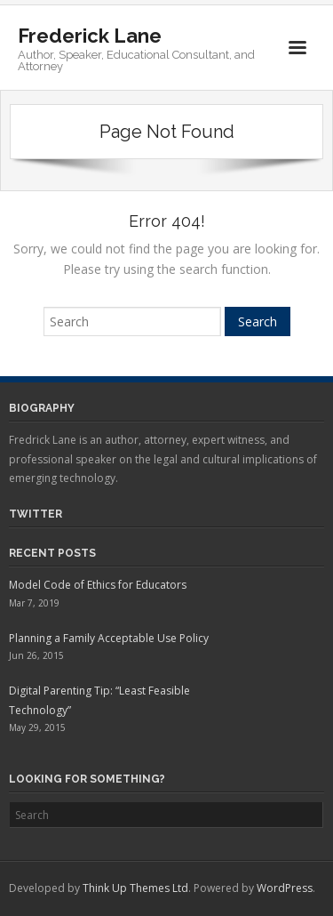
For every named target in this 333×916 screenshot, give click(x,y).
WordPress (285, 888)
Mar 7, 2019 (34, 603)
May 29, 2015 (37, 727)
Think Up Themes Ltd (135, 888)
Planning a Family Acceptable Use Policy (109, 638)
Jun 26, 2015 (36, 655)
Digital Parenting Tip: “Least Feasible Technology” (99, 700)
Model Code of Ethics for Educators (97, 584)
